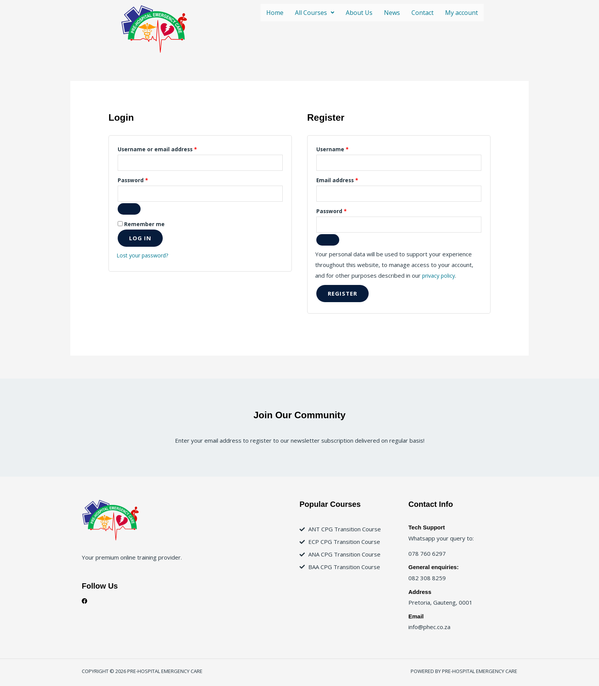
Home (274, 12)
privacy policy (439, 278)
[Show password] (129, 211)
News (392, 12)
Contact (422, 12)
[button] (314, 12)
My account (461, 12)
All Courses (314, 12)
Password (145, 180)
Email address (349, 180)
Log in (140, 240)
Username (344, 148)
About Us (359, 12)
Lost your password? (144, 257)
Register (342, 296)
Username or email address (169, 148)
